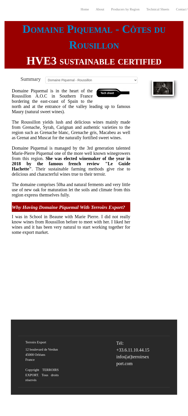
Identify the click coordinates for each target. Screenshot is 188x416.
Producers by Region (125, 9)
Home (85, 9)
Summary (31, 78)
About (100, 9)
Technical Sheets (157, 9)
